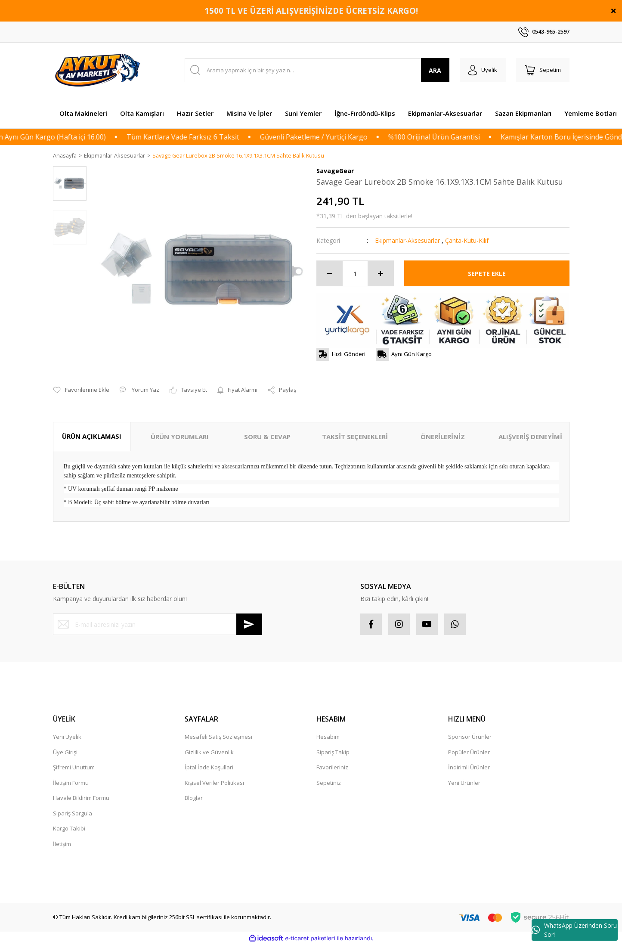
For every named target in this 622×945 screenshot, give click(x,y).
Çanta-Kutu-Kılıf (467, 241)
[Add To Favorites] (81, 390)
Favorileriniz (332, 767)
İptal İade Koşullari (209, 767)
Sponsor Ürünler (470, 737)
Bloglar (194, 798)
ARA (435, 70)
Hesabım (328, 737)
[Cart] (542, 70)
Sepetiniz (328, 783)
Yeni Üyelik (67, 737)
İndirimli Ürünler (469, 767)
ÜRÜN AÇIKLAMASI (91, 436)
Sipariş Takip (333, 752)
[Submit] (249, 624)
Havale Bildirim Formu (81, 798)
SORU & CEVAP (267, 437)
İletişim (62, 844)
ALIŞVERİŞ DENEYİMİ (530, 437)
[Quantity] (355, 273)
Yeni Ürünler (464, 783)
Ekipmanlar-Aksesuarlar (407, 241)
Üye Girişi (65, 752)
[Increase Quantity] (380, 273)
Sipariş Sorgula (72, 813)
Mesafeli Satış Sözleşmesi (218, 737)
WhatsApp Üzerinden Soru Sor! (574, 930)
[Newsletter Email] (157, 624)
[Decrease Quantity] (330, 273)
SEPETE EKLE (487, 274)
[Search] (317, 70)
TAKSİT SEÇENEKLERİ (355, 437)
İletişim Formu (71, 783)
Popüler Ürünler (469, 752)
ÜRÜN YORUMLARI (180, 437)
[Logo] (99, 70)
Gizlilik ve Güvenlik (209, 752)
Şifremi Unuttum (74, 767)
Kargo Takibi (69, 829)
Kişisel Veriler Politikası (214, 783)
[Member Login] (483, 70)
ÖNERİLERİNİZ (443, 437)
